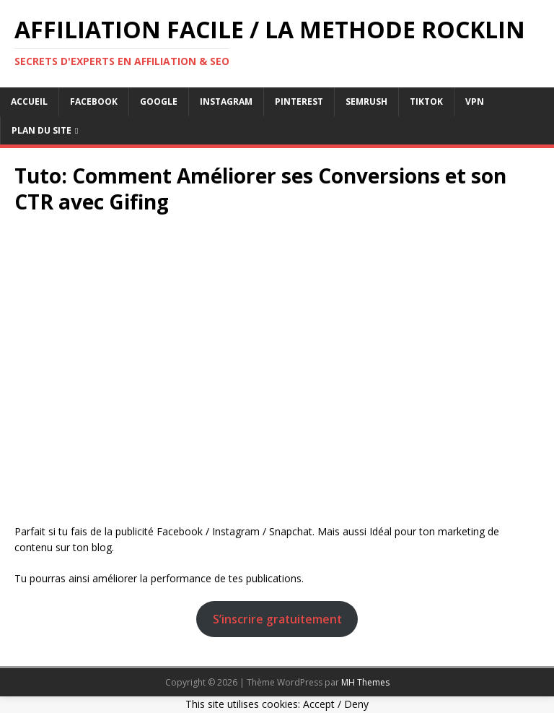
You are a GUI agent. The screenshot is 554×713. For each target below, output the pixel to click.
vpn (474, 101)
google (158, 101)
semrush (366, 101)
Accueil (29, 101)
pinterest (299, 101)
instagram (226, 101)
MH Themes (365, 682)
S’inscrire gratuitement (277, 619)
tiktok (426, 101)
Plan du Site (41, 130)
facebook (94, 101)
